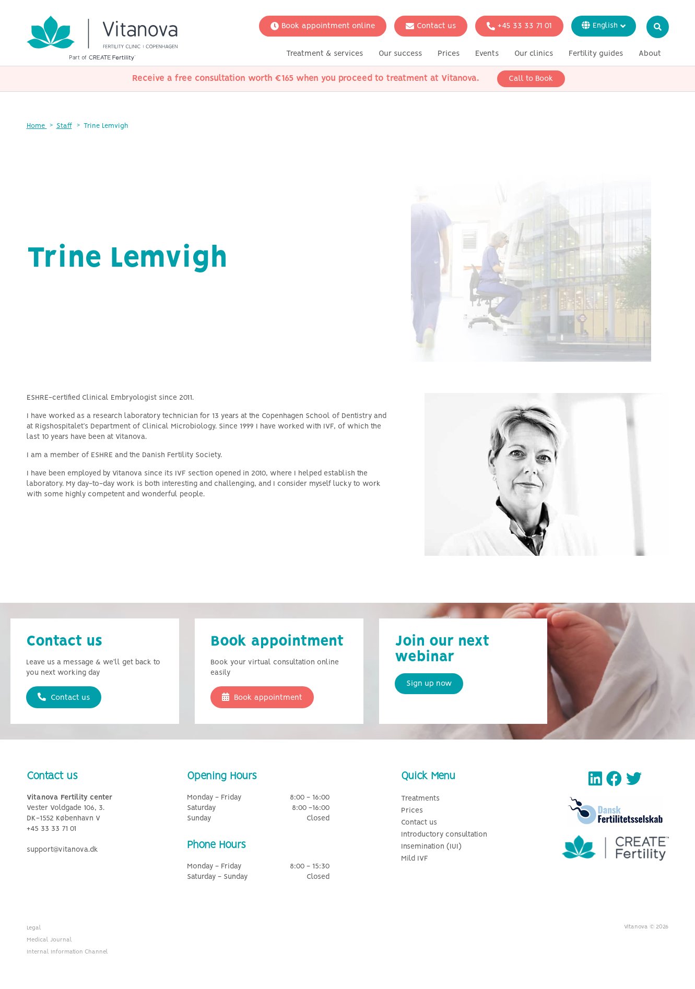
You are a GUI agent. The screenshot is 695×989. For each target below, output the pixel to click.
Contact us (431, 26)
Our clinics (533, 54)
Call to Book (531, 79)
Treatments (420, 799)
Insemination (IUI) (431, 847)
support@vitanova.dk (62, 850)
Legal (34, 928)
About (650, 54)
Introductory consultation (444, 835)
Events (487, 54)
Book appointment (262, 697)
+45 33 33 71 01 (519, 26)
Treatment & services (324, 54)
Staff (64, 126)
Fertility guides (596, 54)
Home (37, 126)
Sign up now (429, 684)
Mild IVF (414, 859)
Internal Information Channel (67, 952)
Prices (449, 54)
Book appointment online (322, 26)
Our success (400, 54)
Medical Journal (49, 940)
